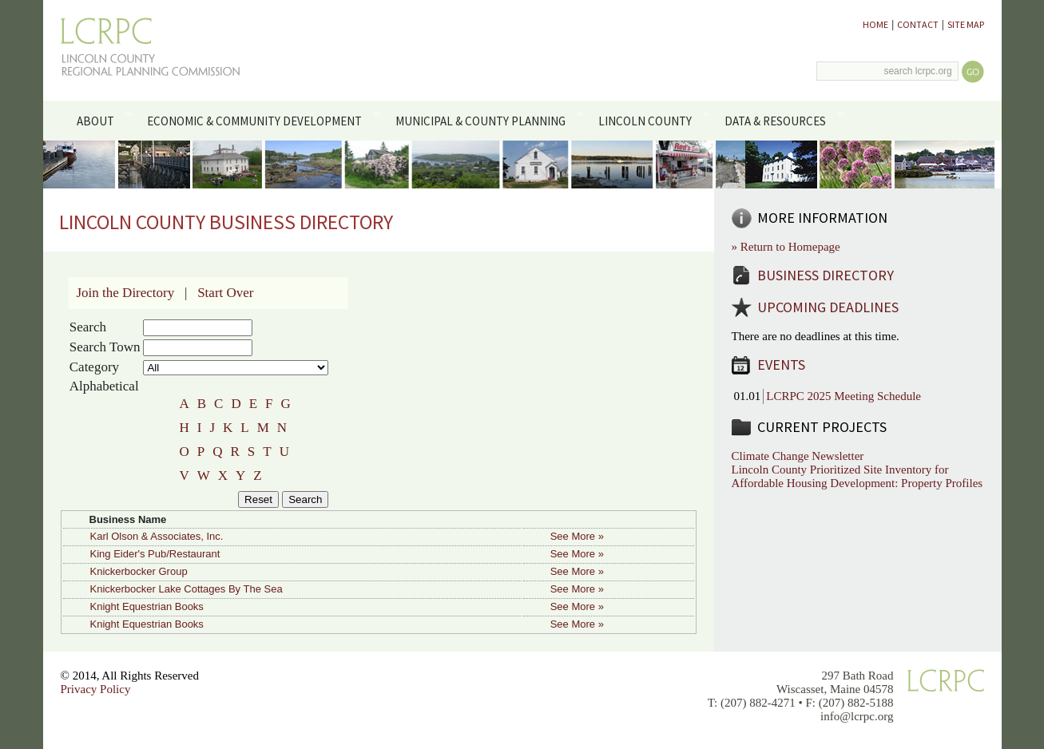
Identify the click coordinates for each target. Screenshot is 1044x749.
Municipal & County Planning (486, 119)
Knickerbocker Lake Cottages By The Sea (186, 589)
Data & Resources (781, 119)
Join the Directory (126, 292)
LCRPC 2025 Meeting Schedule (843, 396)
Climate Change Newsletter (798, 456)
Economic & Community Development (260, 119)
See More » (577, 536)
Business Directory (825, 275)
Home (875, 24)
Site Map (965, 24)
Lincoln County (650, 119)
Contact (918, 24)
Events (781, 364)
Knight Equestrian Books (147, 606)
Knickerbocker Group (139, 571)
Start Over (225, 292)
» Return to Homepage (786, 246)
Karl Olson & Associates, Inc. (157, 536)
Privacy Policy (96, 689)
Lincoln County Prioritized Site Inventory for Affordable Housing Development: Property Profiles (857, 476)
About (102, 119)
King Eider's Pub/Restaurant (155, 554)
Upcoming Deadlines (828, 307)
